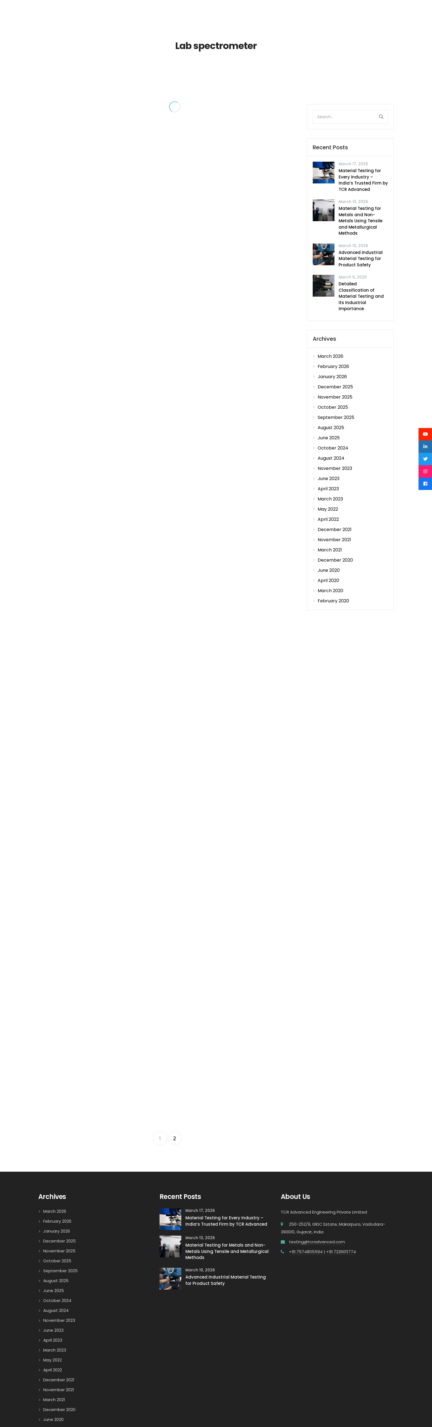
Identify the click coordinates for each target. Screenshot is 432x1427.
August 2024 (331, 458)
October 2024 (333, 448)
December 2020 (335, 560)
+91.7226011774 (341, 1185)
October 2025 (333, 407)
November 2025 (335, 397)
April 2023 (328, 489)
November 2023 (335, 468)
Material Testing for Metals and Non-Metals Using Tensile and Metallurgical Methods (360, 220)
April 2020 (328, 580)
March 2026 (330, 356)
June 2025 (329, 438)
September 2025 (336, 417)
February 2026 (333, 366)
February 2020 (333, 601)
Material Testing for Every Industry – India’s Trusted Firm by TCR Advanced (363, 180)
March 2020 (330, 590)
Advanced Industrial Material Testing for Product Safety (361, 259)
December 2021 (335, 529)
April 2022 (328, 519)
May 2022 (328, 509)
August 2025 (331, 427)
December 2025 (335, 387)
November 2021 (334, 540)
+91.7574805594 (306, 1185)
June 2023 (328, 478)
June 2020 (329, 570)
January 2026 (332, 376)
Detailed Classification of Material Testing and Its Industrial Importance (361, 296)
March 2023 (330, 499)
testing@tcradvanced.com (317, 1175)
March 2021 (330, 550)
